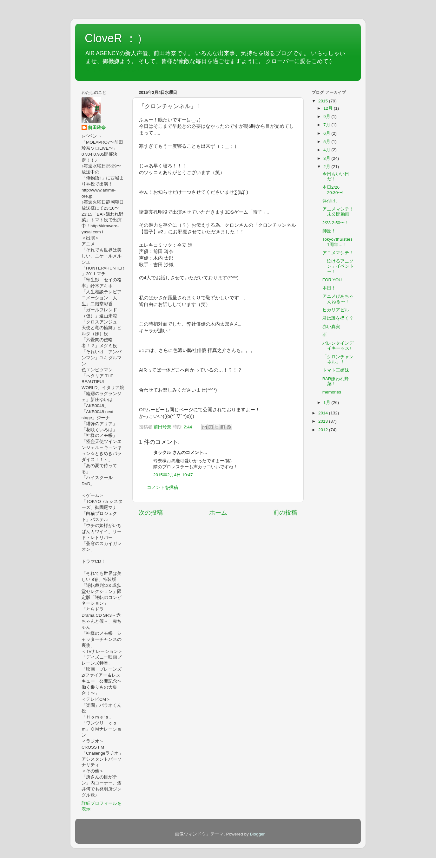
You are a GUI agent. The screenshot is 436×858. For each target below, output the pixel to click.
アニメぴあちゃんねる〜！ (337, 299)
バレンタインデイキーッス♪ (337, 346)
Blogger (257, 834)
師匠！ (329, 231)
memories (331, 392)
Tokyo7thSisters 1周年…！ (337, 242)
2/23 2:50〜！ (335, 222)
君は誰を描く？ (337, 318)
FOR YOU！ (334, 279)
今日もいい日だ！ (335, 176)
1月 (327, 402)
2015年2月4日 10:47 (173, 474)
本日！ (329, 288)
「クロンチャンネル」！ (337, 359)
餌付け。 (331, 200)
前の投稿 (285, 512)
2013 (323, 421)
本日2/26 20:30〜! (333, 190)
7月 (327, 124)
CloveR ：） (116, 38)
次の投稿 (151, 512)
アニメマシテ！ (337, 252)
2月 (327, 166)
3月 (327, 158)
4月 (327, 149)
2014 (323, 413)
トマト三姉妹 (335, 370)
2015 (323, 101)
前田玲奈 (163, 427)
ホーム (218, 512)
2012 (323, 429)
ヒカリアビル (335, 310)
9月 (327, 116)
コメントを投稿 (162, 487)
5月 (327, 141)
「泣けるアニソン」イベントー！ (338, 266)
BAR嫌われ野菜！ (335, 381)
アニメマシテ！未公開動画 (337, 212)
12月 (328, 108)
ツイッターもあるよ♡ (113, 69)
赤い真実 (331, 326)
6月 (327, 133)
